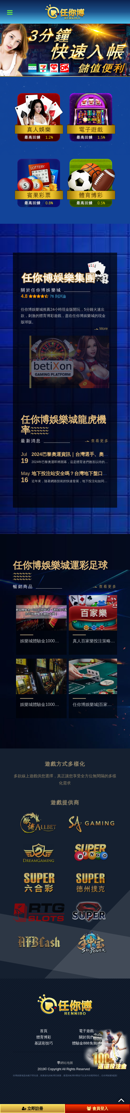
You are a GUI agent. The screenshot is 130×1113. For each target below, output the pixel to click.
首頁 (43, 1031)
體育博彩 (43, 1037)
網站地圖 (66, 1063)
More (101, 328)
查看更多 (97, 440)
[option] (65, 50)
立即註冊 (32, 1108)
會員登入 (97, 1108)
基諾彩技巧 (43, 1043)
